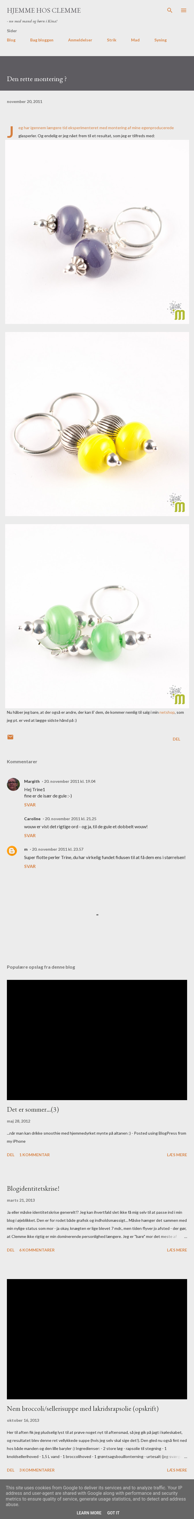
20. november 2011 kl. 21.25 (70, 818)
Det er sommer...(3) (33, 1109)
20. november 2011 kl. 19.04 (69, 781)
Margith (32, 781)
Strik (111, 39)
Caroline (32, 818)
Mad (135, 39)
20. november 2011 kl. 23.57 (57, 849)
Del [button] (176, 738)
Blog (11, 39)
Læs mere (177, 1154)
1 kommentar (34, 1154)
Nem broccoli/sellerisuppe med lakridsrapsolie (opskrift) (83, 1408)
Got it (113, 1513)
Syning (160, 39)
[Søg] (169, 10)
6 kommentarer (37, 1249)
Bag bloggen (41, 39)
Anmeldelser (80, 39)
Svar (30, 804)
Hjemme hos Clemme (44, 10)
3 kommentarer (37, 1470)
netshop (167, 712)
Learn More (89, 1513)
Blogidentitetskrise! (33, 1188)
